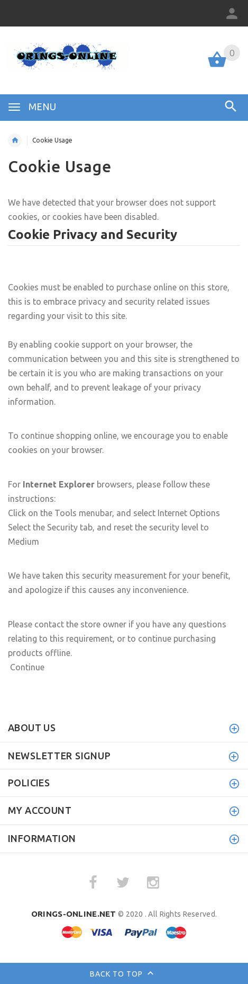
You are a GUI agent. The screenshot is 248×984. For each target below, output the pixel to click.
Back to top (124, 974)
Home (15, 140)
